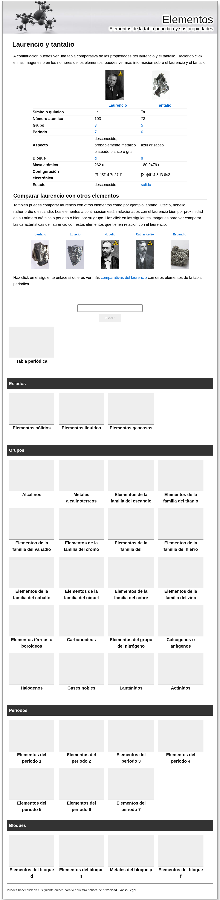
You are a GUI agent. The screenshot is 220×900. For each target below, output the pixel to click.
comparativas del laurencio (124, 277)
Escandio (179, 234)
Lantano (40, 234)
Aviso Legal (128, 890)
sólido (146, 185)
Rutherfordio (145, 234)
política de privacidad (102, 890)
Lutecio (75, 234)
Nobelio (109, 234)
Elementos (187, 20)
